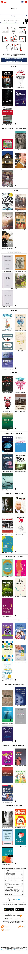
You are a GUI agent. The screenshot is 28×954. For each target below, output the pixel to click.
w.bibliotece (13, 920)
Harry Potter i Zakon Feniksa (10, 875)
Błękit (6, 885)
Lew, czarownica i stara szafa (10, 873)
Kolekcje (17, 22)
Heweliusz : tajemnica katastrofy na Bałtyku (12, 891)
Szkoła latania (7, 883)
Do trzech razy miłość (8, 894)
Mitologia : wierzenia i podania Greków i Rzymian (13, 872)
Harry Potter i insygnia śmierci (10, 874)
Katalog (13, 15)
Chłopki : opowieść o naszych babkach (11, 880)
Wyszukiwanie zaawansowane (7, 22)
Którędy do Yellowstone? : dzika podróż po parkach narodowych (16, 889)
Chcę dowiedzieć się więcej (7, 949)
